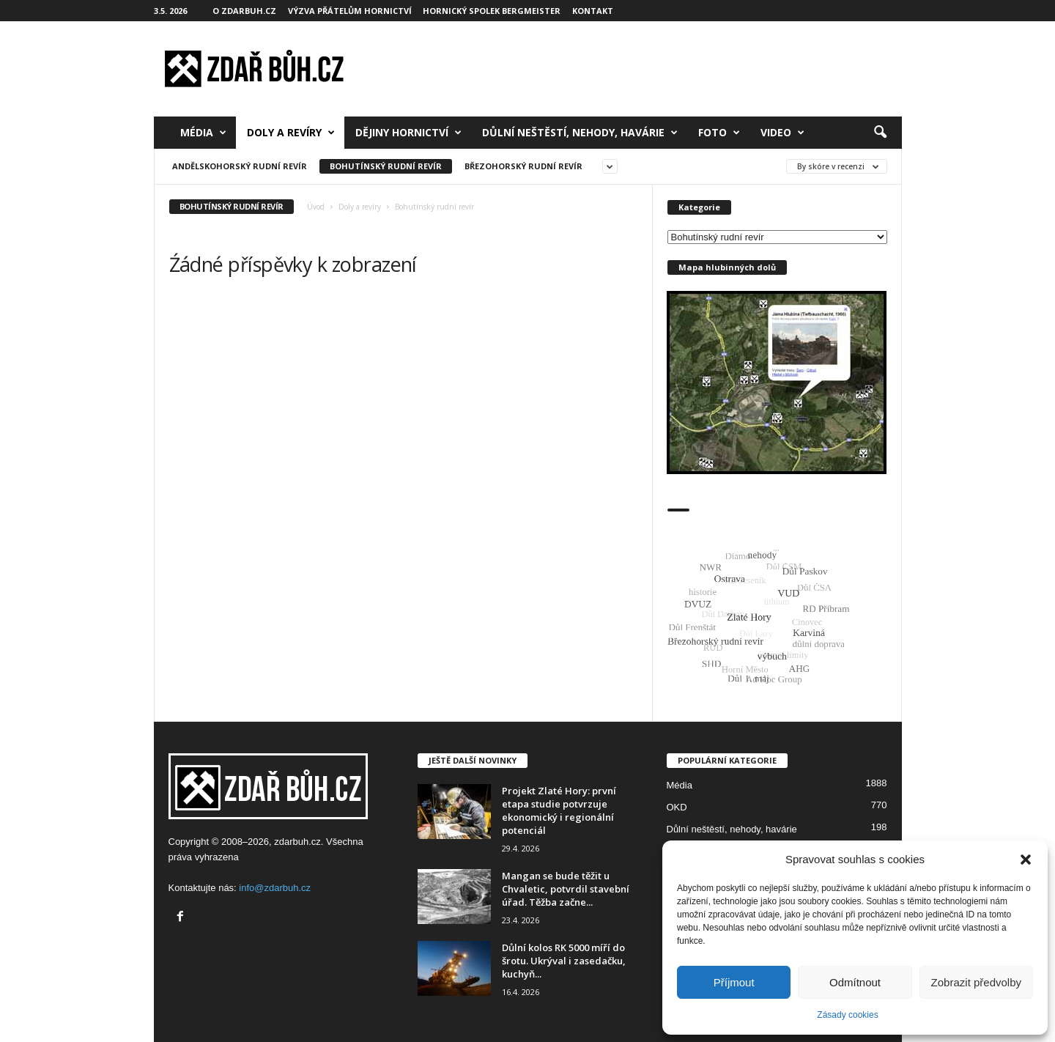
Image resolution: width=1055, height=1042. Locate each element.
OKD (677, 807)
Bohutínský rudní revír (386, 165)
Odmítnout (855, 982)
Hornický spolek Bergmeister (491, 10)
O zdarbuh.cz (244, 10)
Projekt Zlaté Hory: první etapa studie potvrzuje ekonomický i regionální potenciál (559, 810)
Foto (719, 133)
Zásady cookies (847, 1015)
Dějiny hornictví (408, 133)
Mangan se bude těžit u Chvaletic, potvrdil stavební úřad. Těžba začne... (565, 889)
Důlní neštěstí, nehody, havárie (580, 133)
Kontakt (592, 10)
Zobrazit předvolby (976, 982)
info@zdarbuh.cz (275, 887)
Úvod (316, 207)
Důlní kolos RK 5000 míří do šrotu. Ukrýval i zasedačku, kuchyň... (564, 960)
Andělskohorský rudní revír (239, 165)
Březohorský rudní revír (523, 165)
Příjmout (734, 982)
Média (203, 133)
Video (782, 133)
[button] (1025, 859)
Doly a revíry (291, 133)
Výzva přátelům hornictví (350, 10)
